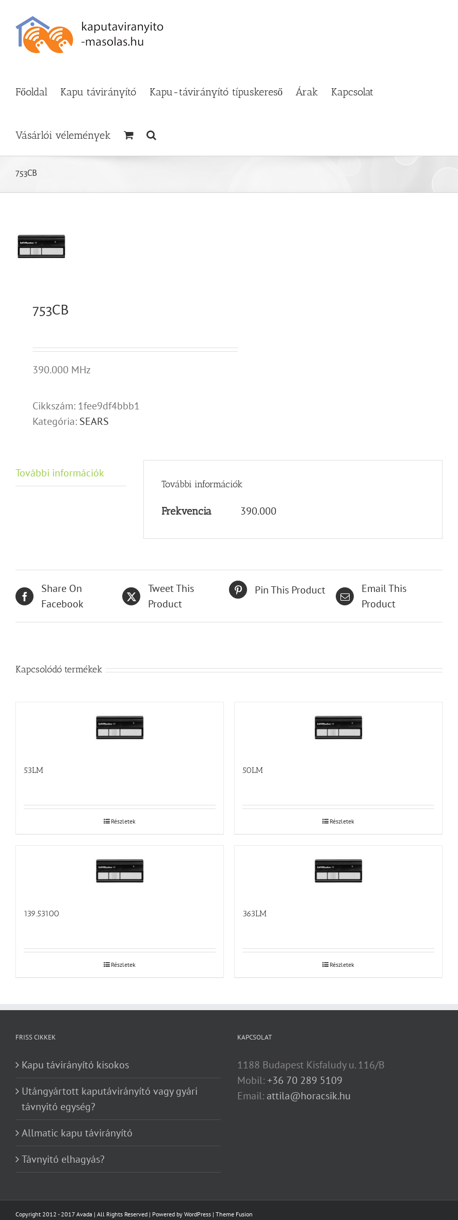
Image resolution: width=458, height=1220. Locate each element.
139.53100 (41, 913)
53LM (33, 770)
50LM (252, 770)
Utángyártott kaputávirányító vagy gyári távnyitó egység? (110, 1098)
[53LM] (119, 728)
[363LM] (338, 871)
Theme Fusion (234, 1214)
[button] (151, 134)
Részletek (123, 821)
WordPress (197, 1214)
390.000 (258, 511)
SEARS (94, 421)
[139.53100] (119, 871)
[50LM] (338, 728)
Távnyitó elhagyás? (63, 1159)
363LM (254, 913)
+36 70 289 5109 (304, 1080)
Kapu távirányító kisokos (75, 1064)
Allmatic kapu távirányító (77, 1133)
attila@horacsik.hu (309, 1095)
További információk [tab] (59, 473)
